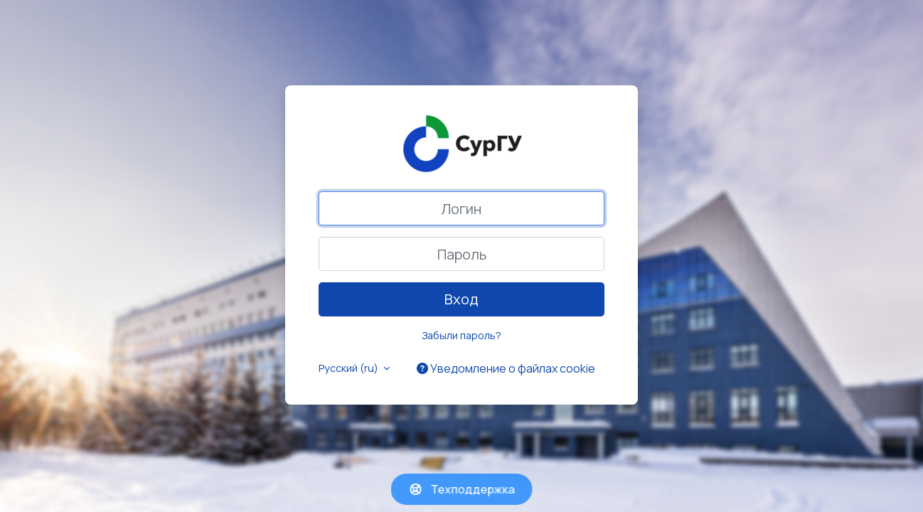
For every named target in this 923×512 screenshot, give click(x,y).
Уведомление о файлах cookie (506, 368)
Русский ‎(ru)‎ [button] (349, 368)
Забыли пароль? (461, 335)
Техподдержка (462, 489)
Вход (461, 299)
